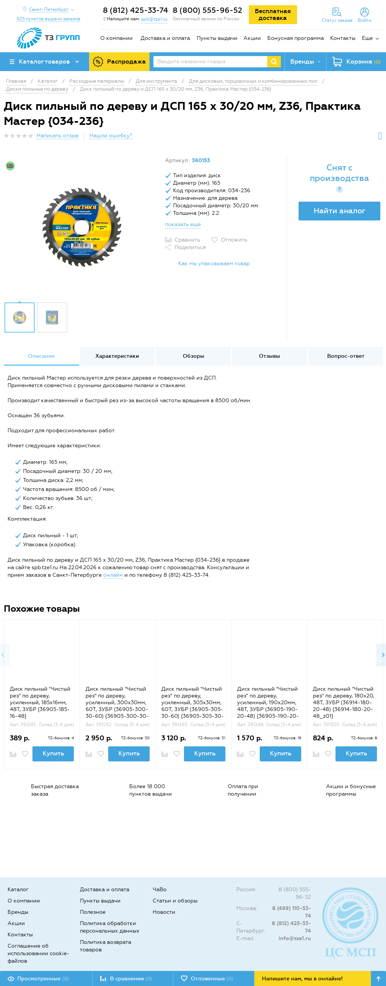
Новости (164, 912)
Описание (41, 356)
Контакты (342, 38)
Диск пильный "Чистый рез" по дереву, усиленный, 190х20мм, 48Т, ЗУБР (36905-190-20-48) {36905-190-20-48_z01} (268, 706)
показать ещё (183, 224)
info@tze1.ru (295, 938)
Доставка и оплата (165, 38)
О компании (116, 38)
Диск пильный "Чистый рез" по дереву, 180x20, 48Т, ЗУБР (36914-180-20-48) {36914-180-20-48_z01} (343, 702)
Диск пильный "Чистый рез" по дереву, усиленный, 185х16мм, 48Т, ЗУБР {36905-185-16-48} (40, 702)
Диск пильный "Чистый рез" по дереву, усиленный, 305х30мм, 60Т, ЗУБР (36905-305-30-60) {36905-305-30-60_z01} (192, 706)
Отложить (234, 240)
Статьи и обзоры (175, 901)
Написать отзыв (57, 135)
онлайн (113, 575)
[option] (82, 227)
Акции (252, 38)
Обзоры (193, 356)
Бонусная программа (295, 38)
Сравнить (187, 240)
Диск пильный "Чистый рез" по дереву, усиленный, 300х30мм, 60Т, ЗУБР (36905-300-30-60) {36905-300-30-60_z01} (117, 706)
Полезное (93, 912)
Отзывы (269, 356)
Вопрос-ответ (346, 356)
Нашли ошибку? (110, 135)
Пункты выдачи (217, 38)
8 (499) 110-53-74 (291, 912)
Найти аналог (340, 210)
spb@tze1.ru (154, 19)
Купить (53, 753)
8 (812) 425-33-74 (135, 10)
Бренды (18, 912)
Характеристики (117, 356)
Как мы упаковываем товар (214, 263)
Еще (367, 38)
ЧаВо (160, 889)
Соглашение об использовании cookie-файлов (38, 953)
